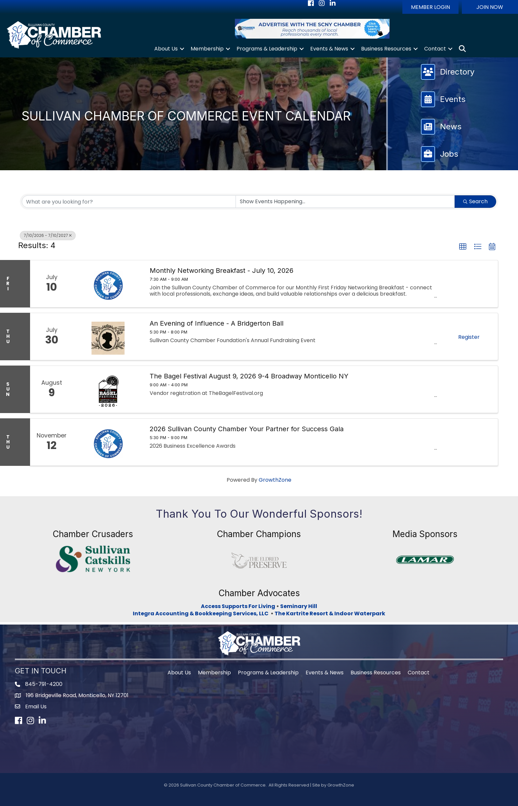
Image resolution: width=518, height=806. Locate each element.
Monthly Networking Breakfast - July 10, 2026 (221, 270)
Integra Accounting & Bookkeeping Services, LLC (202, 613)
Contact (435, 48)
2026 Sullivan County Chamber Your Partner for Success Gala (247, 429)
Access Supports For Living (238, 606)
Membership (207, 48)
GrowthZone (275, 480)
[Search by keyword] (129, 201)
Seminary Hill (298, 606)
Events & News (329, 48)
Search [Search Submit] (475, 201)
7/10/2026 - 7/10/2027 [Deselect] (48, 235)
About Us (166, 48)
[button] (430, 7)
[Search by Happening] (345, 201)
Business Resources (386, 48)
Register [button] (469, 337)
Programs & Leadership (267, 48)
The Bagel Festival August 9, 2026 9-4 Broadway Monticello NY (249, 376)
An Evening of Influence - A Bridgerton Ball (216, 323)
